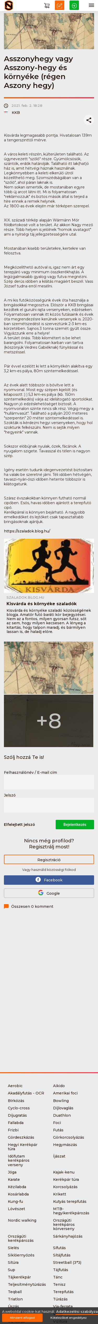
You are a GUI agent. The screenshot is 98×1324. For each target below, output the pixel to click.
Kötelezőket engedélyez (68, 1318)
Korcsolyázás (65, 1187)
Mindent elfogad (22, 1318)
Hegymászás (65, 1145)
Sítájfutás (62, 1255)
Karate (14, 1179)
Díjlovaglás (63, 1108)
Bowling (61, 1101)
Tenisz (59, 1284)
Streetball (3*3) (67, 1262)
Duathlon (62, 1115)
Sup (11, 1270)
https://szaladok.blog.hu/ (27, 531)
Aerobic (15, 1086)
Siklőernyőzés (21, 1255)
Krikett (59, 1194)
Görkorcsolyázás (68, 1137)
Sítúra (13, 1262)
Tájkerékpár (19, 1277)
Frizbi (13, 1130)
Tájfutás (60, 1270)
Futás (58, 1130)
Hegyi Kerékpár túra (22, 1147)
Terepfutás (63, 1292)
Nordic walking (22, 1220)
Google (49, 892)
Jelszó (10, 795)
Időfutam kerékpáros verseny (19, 1160)
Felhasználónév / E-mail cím (30, 773)
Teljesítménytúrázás (26, 1284)
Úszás (13, 1306)
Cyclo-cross (19, 1108)
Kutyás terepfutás (70, 1201)
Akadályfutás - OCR (26, 1093)
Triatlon (15, 1299)
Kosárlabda (18, 1194)
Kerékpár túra (66, 1179)
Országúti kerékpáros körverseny (64, 1224)
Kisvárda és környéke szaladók (42, 603)
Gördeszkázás (21, 1137)
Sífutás (59, 1248)
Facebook (49, 879)
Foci (57, 1123)
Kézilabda (17, 1187)
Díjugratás (17, 1115)
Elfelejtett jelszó (19, 824)
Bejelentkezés (75, 824)
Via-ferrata (63, 1306)
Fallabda (16, 1123)
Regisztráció (49, 860)
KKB (12, 112)
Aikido (59, 1086)
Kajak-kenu (63, 1172)
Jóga (12, 1172)
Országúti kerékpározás (21, 1238)
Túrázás (60, 1299)
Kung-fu (15, 1201)
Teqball (15, 1292)
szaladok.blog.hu (25, 597)
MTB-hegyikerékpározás (71, 1211)
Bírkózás (16, 1101)
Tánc (57, 1277)
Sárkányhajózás (68, 1236)
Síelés (13, 1248)
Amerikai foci (65, 1093)
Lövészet (16, 1209)
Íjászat (59, 1156)
